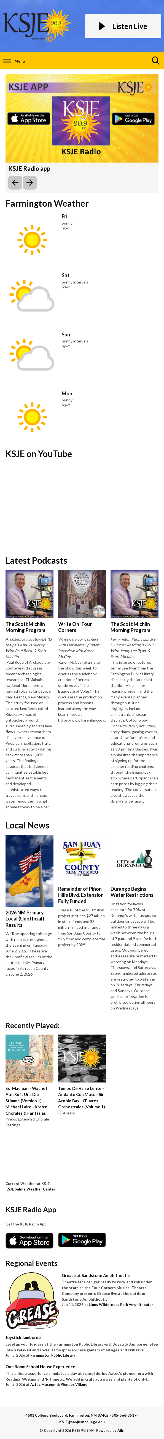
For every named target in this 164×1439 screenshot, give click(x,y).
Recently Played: (33, 1025)
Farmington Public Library (52, 1355)
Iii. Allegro (66, 1113)
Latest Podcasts (36, 560)
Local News (27, 825)
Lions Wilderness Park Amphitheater (121, 1304)
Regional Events (32, 1263)
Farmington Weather (47, 203)
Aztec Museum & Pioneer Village (58, 1384)
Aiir (120, 1430)
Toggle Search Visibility (156, 62)
